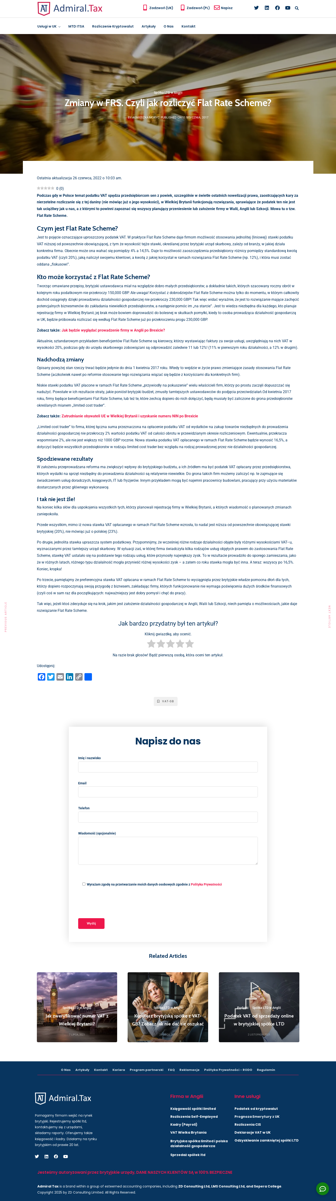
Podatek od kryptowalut (256, 1108)
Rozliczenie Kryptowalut (113, 26)
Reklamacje (189, 1070)
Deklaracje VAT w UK (252, 1132)
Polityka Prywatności (206, 884)
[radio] (151, 644)
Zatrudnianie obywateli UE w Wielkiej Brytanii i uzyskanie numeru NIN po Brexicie (130, 416)
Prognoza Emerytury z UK (257, 1116)
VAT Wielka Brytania (188, 1132)
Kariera (118, 1070)
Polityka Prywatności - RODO (228, 1070)
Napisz (227, 8)
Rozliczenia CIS (247, 1124)
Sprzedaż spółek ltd (187, 1155)
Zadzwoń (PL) (198, 8)
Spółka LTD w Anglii (168, 92)
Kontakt (189, 26)
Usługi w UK (46, 26)
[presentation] (113, 903)
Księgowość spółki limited (193, 1108)
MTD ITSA (76, 26)
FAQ (171, 1070)
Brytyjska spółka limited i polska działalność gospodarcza (199, 1143)
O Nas (169, 26)
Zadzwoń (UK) (161, 8)
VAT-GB (165, 701)
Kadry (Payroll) (183, 1124)
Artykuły (149, 26)
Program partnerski (146, 1070)
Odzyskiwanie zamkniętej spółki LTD (266, 1140)
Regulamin (266, 1070)
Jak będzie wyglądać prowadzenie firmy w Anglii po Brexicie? (113, 330)
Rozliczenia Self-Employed (194, 1116)
